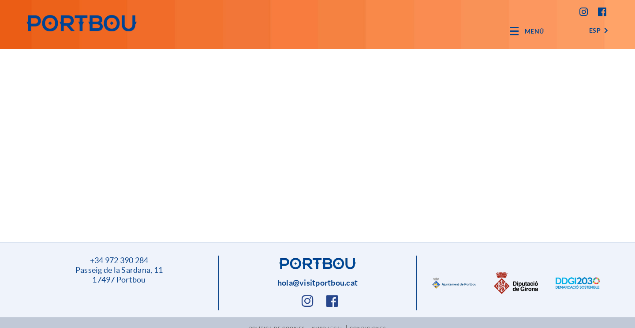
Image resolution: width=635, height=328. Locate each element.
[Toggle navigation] (527, 31)
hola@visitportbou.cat (317, 282)
